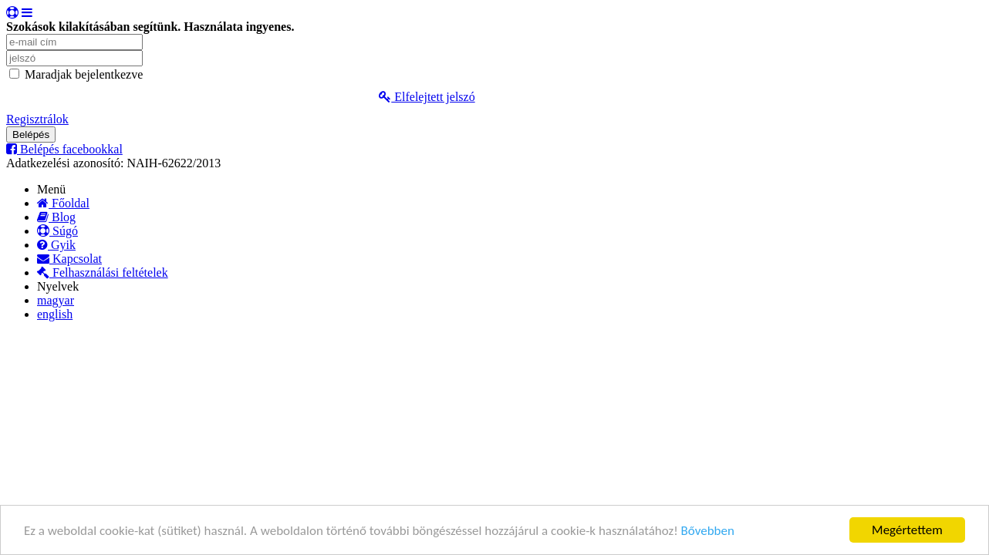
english (55, 314)
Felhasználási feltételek (102, 272)
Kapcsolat (69, 258)
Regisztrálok (37, 119)
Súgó (57, 230)
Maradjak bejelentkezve (84, 74)
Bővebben (707, 531)
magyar (55, 300)
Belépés (30, 134)
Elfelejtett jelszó (426, 96)
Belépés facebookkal (64, 149)
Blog (56, 217)
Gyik (56, 244)
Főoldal (63, 203)
